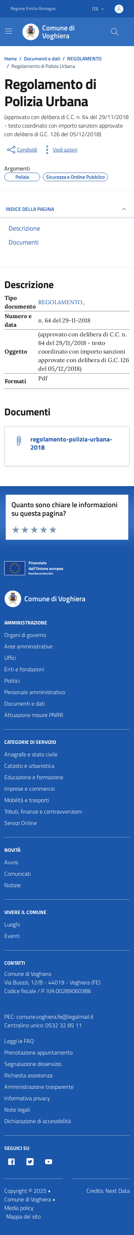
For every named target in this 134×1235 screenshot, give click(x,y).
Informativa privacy (27, 1098)
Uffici (10, 657)
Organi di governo (25, 635)
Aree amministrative (28, 646)
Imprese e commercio (29, 788)
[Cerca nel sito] (114, 31)
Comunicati (17, 873)
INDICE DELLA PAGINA (67, 209)
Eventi (12, 936)
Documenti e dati (24, 703)
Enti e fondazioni (24, 669)
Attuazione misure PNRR (33, 715)
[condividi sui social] (21, 149)
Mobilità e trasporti (26, 800)
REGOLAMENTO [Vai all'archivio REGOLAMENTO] (60, 302)
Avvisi (11, 862)
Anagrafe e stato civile (31, 754)
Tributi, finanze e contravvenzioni (43, 811)
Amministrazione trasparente (39, 1086)
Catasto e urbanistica (29, 765)
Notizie (12, 885)
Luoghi (12, 924)
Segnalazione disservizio (32, 1063)
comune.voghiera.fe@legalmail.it (55, 1016)
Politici (12, 680)
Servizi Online (20, 823)
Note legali (17, 1109)
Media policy (19, 1208)
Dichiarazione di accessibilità (37, 1121)
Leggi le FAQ (19, 1041)
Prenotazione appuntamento (38, 1052)
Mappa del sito (23, 1216)
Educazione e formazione (33, 777)
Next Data (117, 1190)
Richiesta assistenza (28, 1075)
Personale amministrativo (34, 692)
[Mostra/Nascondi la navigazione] (8, 31)
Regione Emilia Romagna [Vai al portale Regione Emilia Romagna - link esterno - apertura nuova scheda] (33, 8)
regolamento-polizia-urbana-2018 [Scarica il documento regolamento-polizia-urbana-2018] (71, 443)
